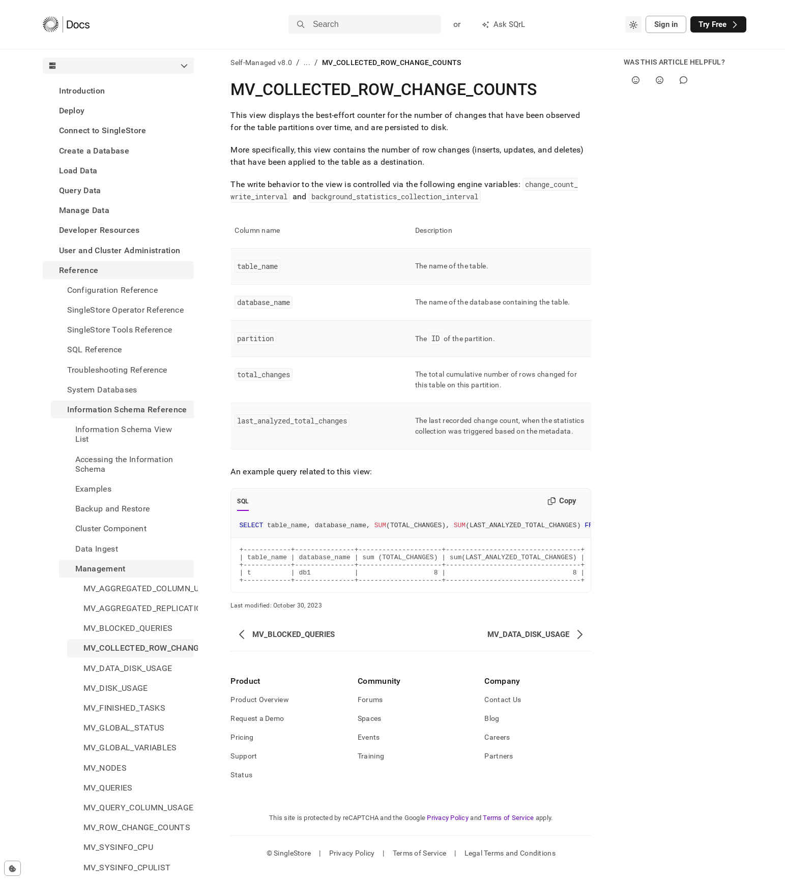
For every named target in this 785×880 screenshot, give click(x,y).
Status (241, 784)
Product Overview (259, 709)
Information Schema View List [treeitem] (123, 434)
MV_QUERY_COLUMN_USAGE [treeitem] (138, 807)
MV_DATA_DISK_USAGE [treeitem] (127, 668)
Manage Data (84, 210)
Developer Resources (99, 230)
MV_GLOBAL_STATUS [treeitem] (124, 728)
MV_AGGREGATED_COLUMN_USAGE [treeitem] (138, 588)
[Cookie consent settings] (12, 868)
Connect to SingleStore (103, 130)
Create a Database (94, 151)
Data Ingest (97, 549)
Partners (498, 765)
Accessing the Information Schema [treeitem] (124, 464)
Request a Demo (257, 727)
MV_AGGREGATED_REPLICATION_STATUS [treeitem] (138, 608)
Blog (491, 727)
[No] (660, 80)
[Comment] (683, 80)
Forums (370, 709)
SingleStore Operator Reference (125, 310)
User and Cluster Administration (120, 250)
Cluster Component (111, 528)
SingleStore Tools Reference (119, 330)
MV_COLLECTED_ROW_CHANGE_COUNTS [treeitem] (138, 648)
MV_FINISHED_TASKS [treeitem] (124, 708)
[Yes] (636, 80)
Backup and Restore (112, 508)
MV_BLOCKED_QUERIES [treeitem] (128, 628)
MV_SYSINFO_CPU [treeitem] (118, 847)
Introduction (82, 91)
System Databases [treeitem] (102, 390)
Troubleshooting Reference (117, 370)
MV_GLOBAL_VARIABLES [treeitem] (130, 747)
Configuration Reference (112, 290)
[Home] (66, 24)
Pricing (241, 746)
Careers (497, 746)
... (307, 62)
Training (371, 765)
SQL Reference (94, 349)
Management (100, 568)
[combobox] (633, 24)
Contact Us (502, 709)
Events (369, 746)
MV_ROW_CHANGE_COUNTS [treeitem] (136, 827)
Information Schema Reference (127, 409)
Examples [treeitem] (93, 489)
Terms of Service (508, 827)
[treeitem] (118, 91)
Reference (79, 270)
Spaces (370, 727)
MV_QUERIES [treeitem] (108, 788)
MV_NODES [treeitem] (105, 768)
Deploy (72, 110)
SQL (243, 501)
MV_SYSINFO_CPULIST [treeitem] (127, 867)
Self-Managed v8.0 (261, 62)
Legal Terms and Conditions (510, 862)
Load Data (78, 170)
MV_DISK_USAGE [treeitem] (115, 688)
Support (243, 765)
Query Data (80, 190)
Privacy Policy (448, 827)
